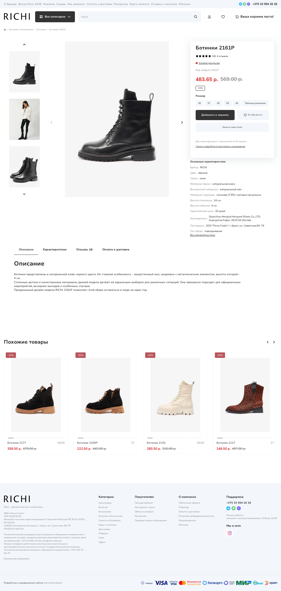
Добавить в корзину (215, 115)
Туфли (102, 542)
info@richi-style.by (14, 528)
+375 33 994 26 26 (264, 4)
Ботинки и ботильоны (21, 29)
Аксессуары (105, 502)
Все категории (55, 17)
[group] (117, 119)
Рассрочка (121, 4)
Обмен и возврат (144, 511)
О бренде (10, 4)
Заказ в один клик (232, 127)
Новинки (49, 4)
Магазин (184, 4)
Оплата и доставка (100, 4)
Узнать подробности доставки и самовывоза (220, 146)
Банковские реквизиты (16, 558)
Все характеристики (202, 235)
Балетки (103, 507)
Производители (187, 520)
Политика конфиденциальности (196, 516)
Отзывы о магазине (164, 4)
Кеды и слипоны (107, 524)
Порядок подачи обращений (151, 520)
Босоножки (105, 511)
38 (218, 103)
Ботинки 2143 (156, 442)
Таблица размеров (255, 103)
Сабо (101, 537)
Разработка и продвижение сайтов (23, 582)
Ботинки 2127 (226, 442)
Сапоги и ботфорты (109, 520)
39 (227, 103)
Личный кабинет (144, 502)
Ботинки (41, 29)
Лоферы (103, 533)
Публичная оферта (189, 502)
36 (199, 103)
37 (208, 103)
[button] (24, 44)
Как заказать (76, 4)
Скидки (61, 4)
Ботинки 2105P (87, 442)
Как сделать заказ (145, 507)
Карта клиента (139, 4)
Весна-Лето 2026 (29, 4)
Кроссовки (104, 529)
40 (236, 103)
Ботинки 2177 (16, 442)
